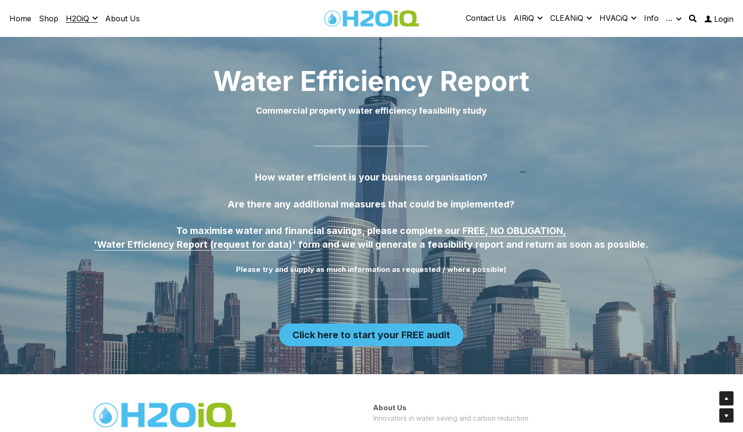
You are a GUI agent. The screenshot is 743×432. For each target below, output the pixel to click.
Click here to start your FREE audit (371, 335)
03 (415, 418)
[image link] (371, 18)
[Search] (693, 18)
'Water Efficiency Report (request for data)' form (207, 246)
